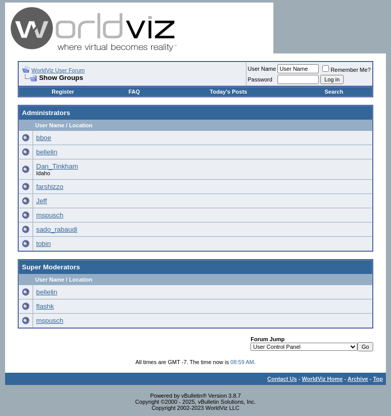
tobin (43, 243)
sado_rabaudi (56, 229)
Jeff (41, 201)
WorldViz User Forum (58, 70)
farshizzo (49, 186)
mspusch (49, 215)
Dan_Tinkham (57, 166)
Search (333, 92)
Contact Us (282, 379)
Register (63, 92)
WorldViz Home (322, 379)
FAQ (134, 92)
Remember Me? (346, 70)
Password (260, 79)
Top (378, 379)
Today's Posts (228, 92)
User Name (262, 69)
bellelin (47, 152)
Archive (358, 379)
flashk (45, 306)
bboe (43, 138)
